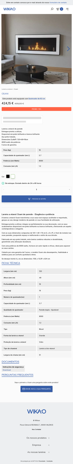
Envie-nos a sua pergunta (36, 389)
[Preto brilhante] (8, 177)
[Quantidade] (36, 190)
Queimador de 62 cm (36, 99)
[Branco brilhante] (13, 177)
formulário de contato (58, 2)
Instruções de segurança (13, 367)
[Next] (67, 48)
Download (7, 370)
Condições (49, 461)
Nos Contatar (36, 429)
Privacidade (42, 461)
